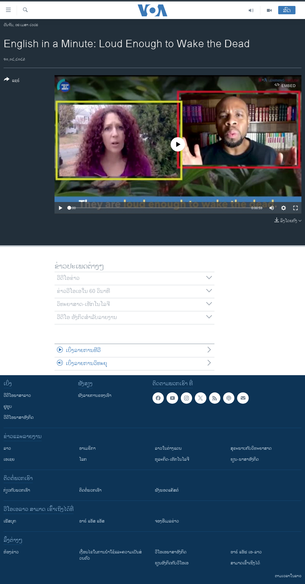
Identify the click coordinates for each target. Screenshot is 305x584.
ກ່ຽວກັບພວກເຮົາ (17, 490)
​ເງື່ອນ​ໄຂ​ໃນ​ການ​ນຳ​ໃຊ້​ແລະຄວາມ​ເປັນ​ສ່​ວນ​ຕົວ (110, 555)
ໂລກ (83, 459)
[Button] (12, 81)
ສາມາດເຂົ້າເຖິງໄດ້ (245, 563)
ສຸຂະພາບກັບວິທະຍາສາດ (251, 448)
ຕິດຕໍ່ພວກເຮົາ (90, 490)
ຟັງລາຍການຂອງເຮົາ (94, 395)
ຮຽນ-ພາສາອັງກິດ (245, 459)
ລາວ (7, 448)
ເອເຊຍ (9, 459)
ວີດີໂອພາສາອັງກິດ (19, 417)
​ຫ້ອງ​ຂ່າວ (11, 552)
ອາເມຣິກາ (87, 448)
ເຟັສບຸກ (10, 521)
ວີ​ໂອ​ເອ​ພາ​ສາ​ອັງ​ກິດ (170, 552)
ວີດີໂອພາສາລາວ (17, 395)
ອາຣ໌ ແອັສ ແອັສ (92, 521)
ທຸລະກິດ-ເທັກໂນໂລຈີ (172, 459)
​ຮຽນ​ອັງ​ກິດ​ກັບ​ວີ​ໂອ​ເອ (172, 563)
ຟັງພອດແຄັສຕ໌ (167, 490)
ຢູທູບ (8, 406)
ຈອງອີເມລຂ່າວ (167, 521)
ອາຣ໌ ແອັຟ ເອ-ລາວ (246, 552)
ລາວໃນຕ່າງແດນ (168, 448)
